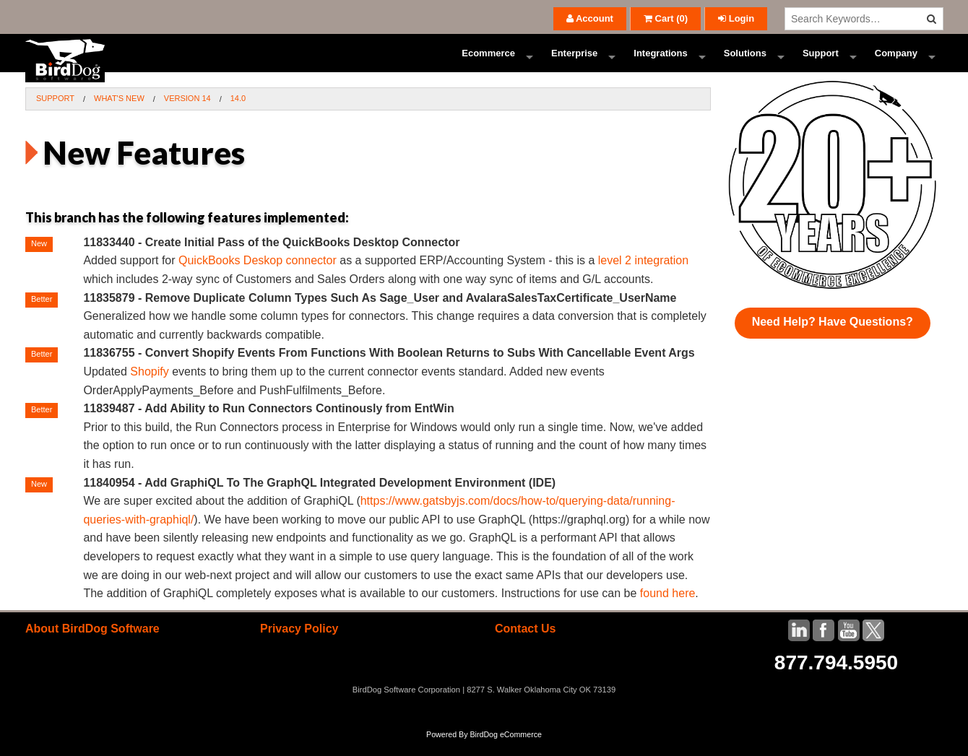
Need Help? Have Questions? (832, 337)
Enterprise (574, 61)
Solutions (745, 61)
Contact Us (525, 644)
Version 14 (187, 114)
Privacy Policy (299, 644)
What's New (119, 114)
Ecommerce (488, 61)
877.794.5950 (836, 678)
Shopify (149, 387)
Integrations (660, 61)
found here (668, 609)
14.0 (238, 114)
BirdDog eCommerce (506, 750)
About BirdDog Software (92, 644)
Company (896, 61)
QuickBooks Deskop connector (257, 276)
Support (821, 61)
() (666, 18)
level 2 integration (643, 276)
